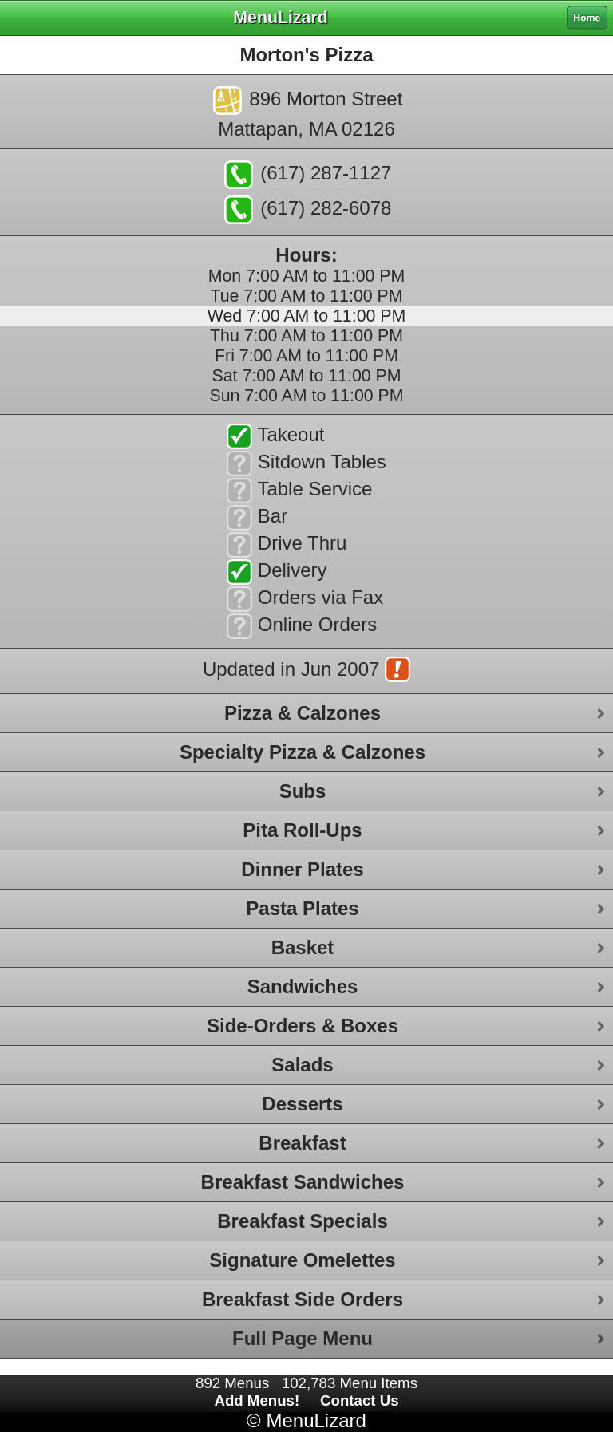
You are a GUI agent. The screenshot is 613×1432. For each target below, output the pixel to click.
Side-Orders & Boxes (302, 1025)
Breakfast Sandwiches (303, 1182)
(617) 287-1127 (308, 174)
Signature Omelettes (302, 1260)
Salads (302, 1064)
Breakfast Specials (302, 1221)
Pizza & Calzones (302, 713)
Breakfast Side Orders (302, 1299)
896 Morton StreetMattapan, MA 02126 (308, 113)
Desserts (302, 1103)
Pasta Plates (302, 908)
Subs (302, 791)
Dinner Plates (302, 869)
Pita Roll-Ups (302, 830)
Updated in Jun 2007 (306, 671)
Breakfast (302, 1143)
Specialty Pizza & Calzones (302, 752)
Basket (302, 947)
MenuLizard (316, 1420)
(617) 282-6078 (308, 209)
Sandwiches (302, 986)
